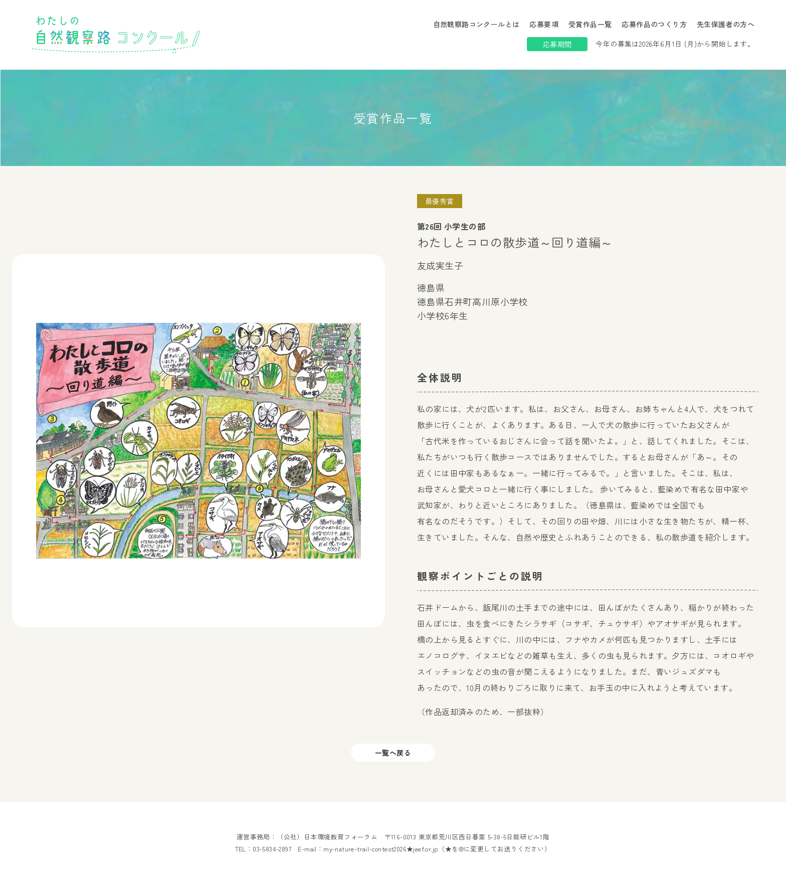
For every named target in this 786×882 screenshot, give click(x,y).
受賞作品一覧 (590, 24)
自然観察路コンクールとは (476, 24)
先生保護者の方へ (725, 24)
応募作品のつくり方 (654, 24)
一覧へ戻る (393, 753)
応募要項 (543, 24)
